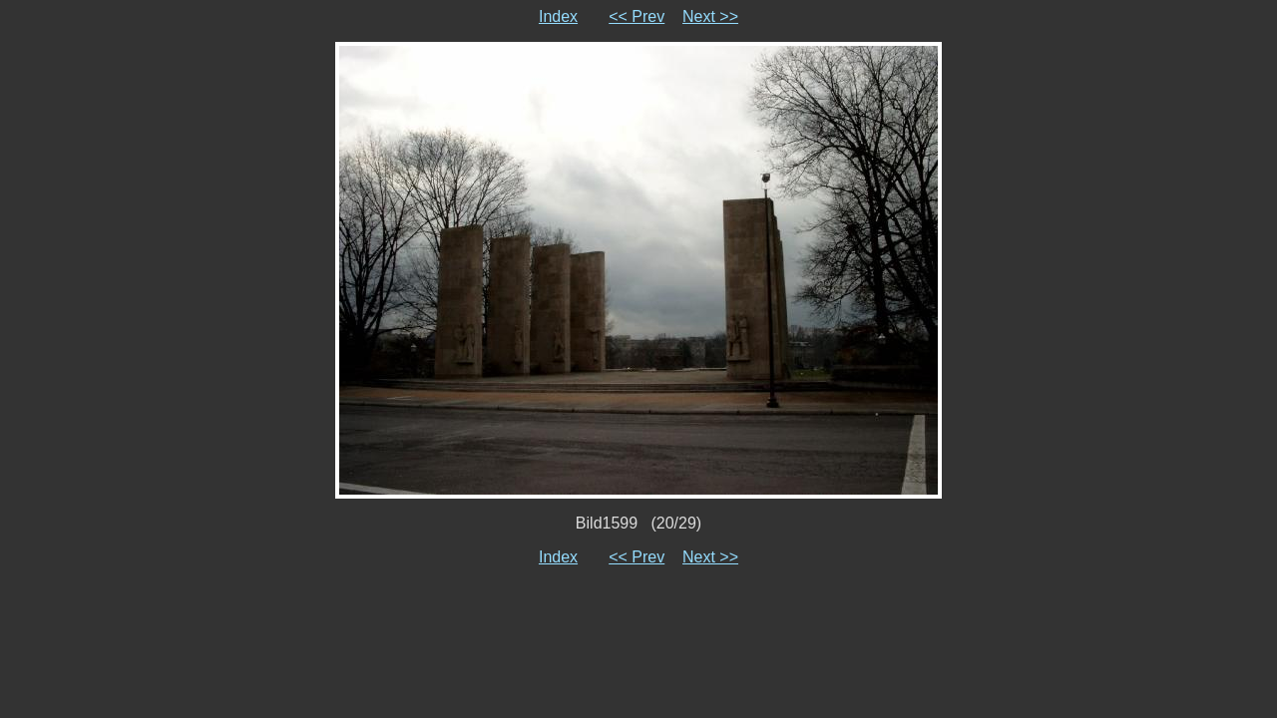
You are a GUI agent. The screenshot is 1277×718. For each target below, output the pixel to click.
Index (558, 16)
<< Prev (636, 16)
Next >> (710, 16)
